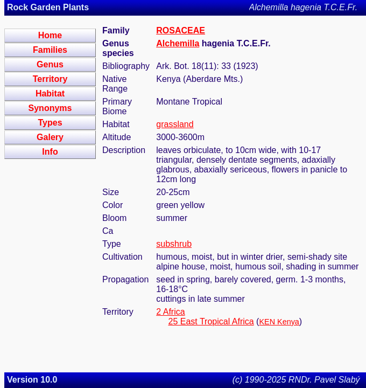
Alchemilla (177, 43)
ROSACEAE (180, 30)
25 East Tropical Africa (211, 321)
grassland (174, 124)
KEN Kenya (279, 321)
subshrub (174, 243)
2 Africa (170, 311)
